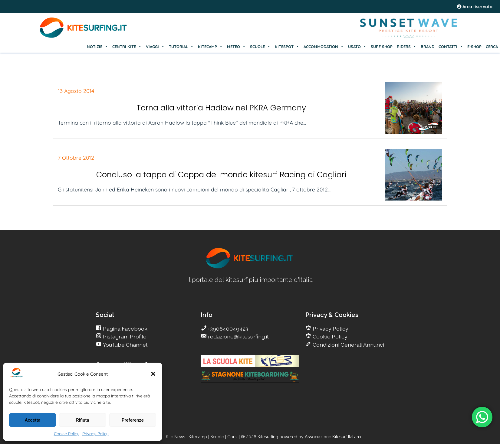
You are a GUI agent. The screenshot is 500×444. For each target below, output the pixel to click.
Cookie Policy (66, 433)
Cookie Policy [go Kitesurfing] (329, 336)
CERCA (492, 46)
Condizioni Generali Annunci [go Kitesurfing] (347, 344)
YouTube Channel (124, 344)
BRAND (427, 46)
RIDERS (406, 47)
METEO (236, 47)
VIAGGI (155, 47)
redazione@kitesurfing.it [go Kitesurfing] (238, 336)
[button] (153, 374)
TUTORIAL (181, 47)
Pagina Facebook (124, 328)
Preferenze (133, 420)
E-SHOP (474, 46)
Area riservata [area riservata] (474, 6)
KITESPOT (287, 47)
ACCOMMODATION (324, 47)
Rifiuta (82, 420)
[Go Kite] (83, 37)
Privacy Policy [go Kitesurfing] (329, 328)
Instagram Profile (124, 336)
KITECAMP (210, 47)
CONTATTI (451, 47)
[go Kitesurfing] (250, 267)
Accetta (33, 420)
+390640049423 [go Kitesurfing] (227, 328)
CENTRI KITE (127, 47)
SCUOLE (260, 47)
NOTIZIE (97, 47)
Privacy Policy (95, 433)
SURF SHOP (382, 46)
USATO (357, 47)
